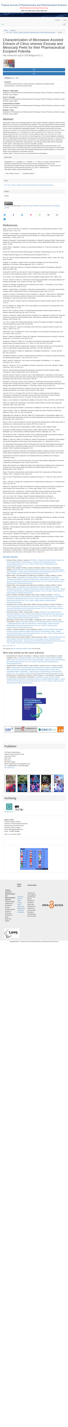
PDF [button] (34, 69)
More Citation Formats (13, 173)
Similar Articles (10, 557)
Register (57, 20)
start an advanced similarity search (21, 648)
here (9, 834)
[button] (6, 215)
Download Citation (29, 173)
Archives (12, 30)
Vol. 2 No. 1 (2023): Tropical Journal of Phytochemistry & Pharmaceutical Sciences (30, 32)
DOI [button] (34, 73)
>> (15, 645)
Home (6, 30)
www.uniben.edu (9, 767)
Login (64, 20)
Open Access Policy (19, 902)
